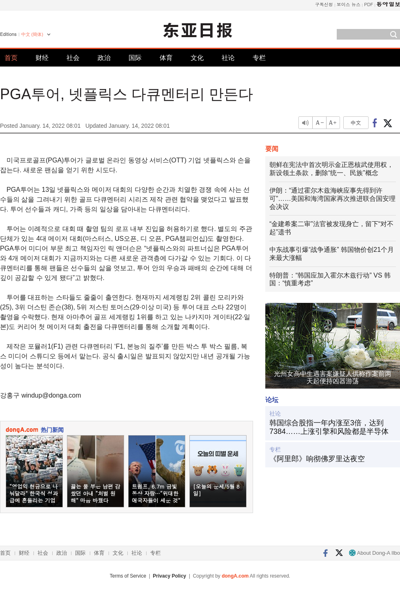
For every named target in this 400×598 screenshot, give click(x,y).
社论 (228, 57)
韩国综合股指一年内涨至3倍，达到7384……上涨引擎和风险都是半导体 (329, 427)
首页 (11, 57)
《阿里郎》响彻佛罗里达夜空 (317, 459)
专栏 (259, 57)
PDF (368, 4)
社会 (73, 57)
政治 (104, 57)
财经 (42, 57)
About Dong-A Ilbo (374, 553)
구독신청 (324, 4)
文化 (197, 57)
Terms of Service (128, 576)
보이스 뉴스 (349, 4)
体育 (166, 57)
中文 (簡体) (32, 34)
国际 (135, 57)
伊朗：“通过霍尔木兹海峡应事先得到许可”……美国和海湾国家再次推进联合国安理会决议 (332, 198)
